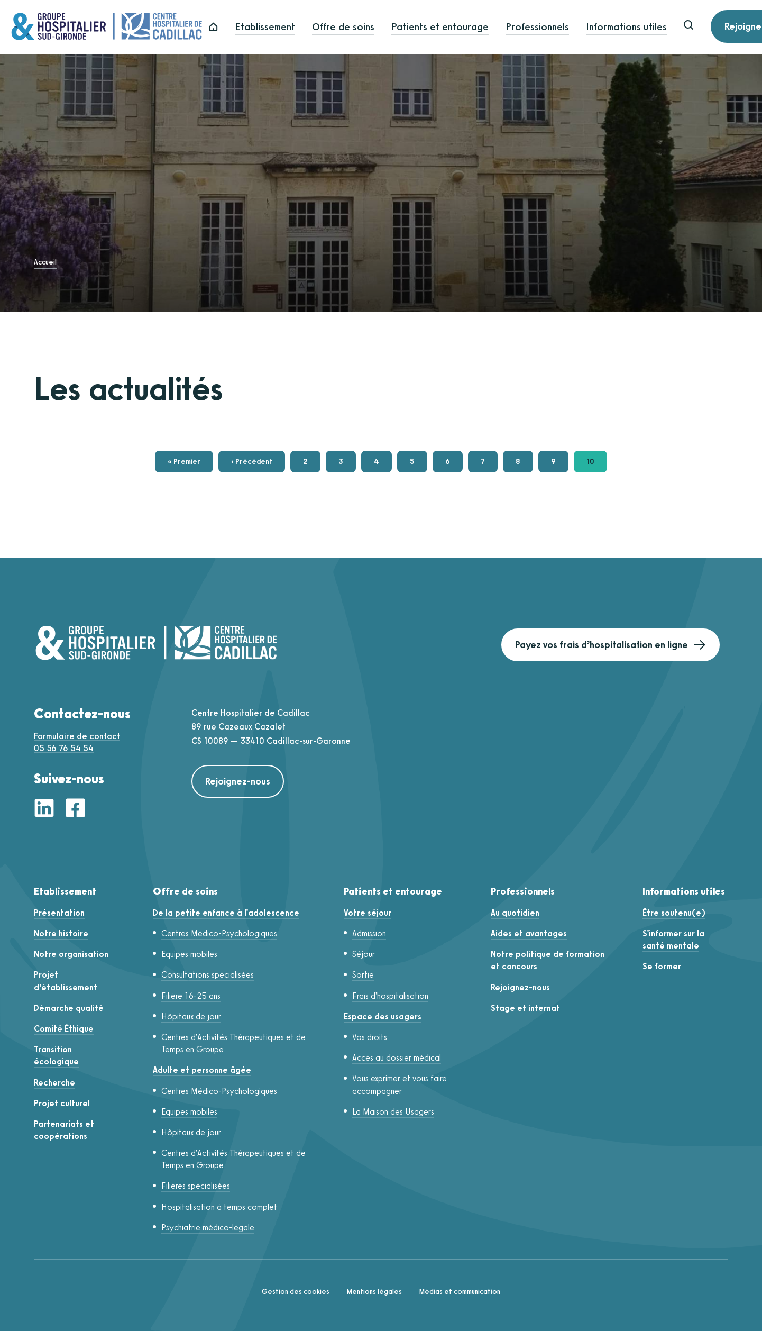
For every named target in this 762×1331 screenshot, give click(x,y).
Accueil (45, 262)
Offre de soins (365, 27)
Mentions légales (374, 1291)
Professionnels (559, 27)
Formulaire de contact (77, 736)
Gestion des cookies (295, 1291)
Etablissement (287, 27)
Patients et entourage (462, 27)
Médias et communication (459, 1291)
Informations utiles (648, 27)
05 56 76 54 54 (64, 748)
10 (596, 463)
